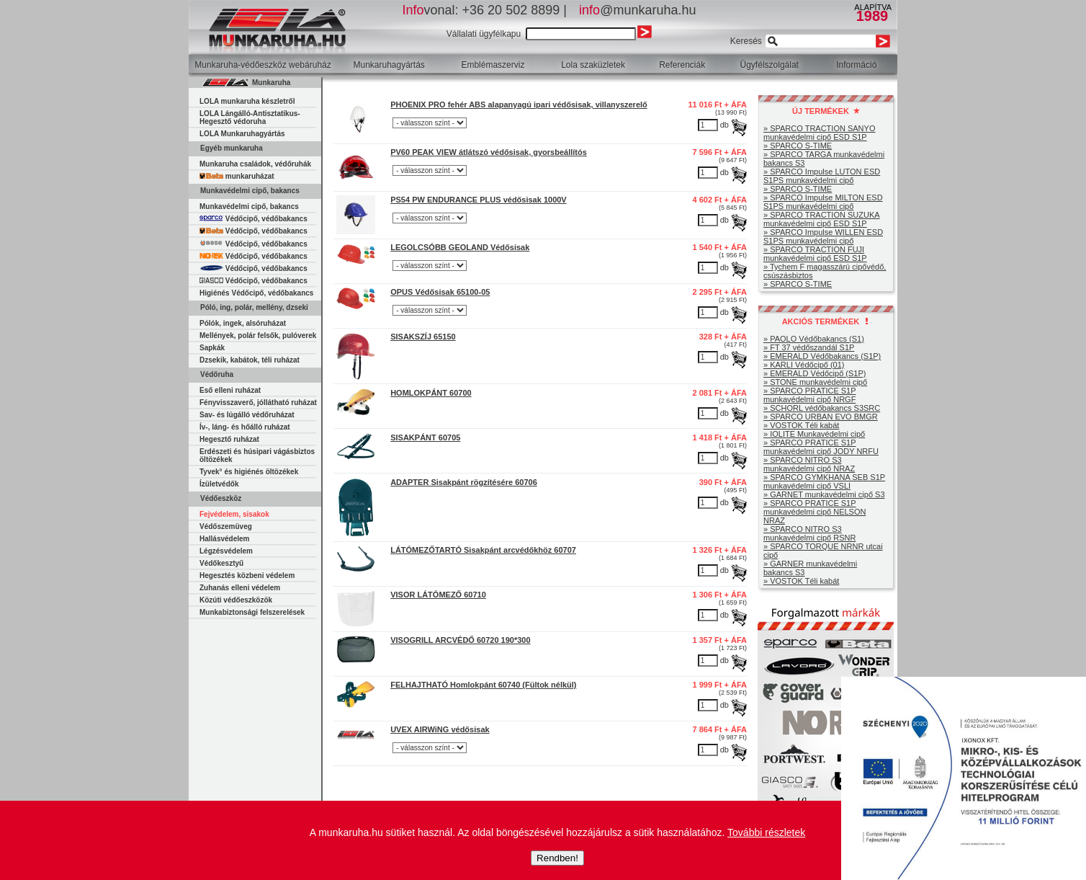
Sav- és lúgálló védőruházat (247, 415)
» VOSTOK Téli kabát (801, 425)
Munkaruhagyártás (388, 65)
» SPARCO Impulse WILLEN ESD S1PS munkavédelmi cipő (823, 236)
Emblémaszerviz (492, 65)
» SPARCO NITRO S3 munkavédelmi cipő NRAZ (809, 464)
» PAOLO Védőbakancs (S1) (813, 338)
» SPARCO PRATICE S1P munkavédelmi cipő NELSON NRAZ (814, 512)
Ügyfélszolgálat (769, 65)
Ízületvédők (218, 484)
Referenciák (682, 65)
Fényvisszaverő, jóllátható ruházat (258, 402)
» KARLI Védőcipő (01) (804, 364)
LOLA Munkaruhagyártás (242, 134)
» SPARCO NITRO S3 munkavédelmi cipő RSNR (809, 533)
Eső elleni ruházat (230, 390)
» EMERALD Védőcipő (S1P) (814, 373)
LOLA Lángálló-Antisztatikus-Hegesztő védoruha (249, 117)
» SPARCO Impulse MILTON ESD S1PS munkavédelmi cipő (823, 201)
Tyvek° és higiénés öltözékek (248, 472)
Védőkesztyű (221, 563)
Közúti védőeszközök (235, 600)
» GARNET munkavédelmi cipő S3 (824, 494)
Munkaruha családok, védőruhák (255, 164)
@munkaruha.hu (637, 10)
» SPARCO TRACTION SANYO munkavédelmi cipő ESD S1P (819, 132)
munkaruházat (236, 176)
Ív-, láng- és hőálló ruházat (244, 427)
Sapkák (212, 348)
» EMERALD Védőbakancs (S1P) (822, 356)
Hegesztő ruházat (229, 439)
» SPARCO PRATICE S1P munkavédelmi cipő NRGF (809, 395)
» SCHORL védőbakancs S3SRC (821, 408)
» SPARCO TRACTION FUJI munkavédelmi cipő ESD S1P (815, 253)
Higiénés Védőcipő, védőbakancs (256, 293)
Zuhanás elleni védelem (239, 588)
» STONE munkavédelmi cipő (815, 382)
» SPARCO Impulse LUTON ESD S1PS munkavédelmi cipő (821, 176)
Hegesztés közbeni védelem (247, 575)
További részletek (766, 832)
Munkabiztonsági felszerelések (252, 612)
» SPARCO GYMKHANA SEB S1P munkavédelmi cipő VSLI (824, 481)
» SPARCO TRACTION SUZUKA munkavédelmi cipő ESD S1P (821, 219)
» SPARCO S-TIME (797, 145)
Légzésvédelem (226, 551)
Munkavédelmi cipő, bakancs (249, 206)
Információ (856, 65)
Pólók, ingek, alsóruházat (242, 323)
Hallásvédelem (224, 539)
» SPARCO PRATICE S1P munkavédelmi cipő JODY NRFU (821, 446)
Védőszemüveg (225, 526)
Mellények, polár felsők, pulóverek (257, 335)
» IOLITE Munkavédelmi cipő (814, 434)
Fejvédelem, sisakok (234, 514)
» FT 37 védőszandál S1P (808, 347)
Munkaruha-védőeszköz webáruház (262, 65)
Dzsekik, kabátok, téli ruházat (249, 360)
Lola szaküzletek (593, 65)
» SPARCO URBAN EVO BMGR (820, 416)
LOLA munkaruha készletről (247, 101)
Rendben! (557, 858)
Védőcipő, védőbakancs (253, 219)
